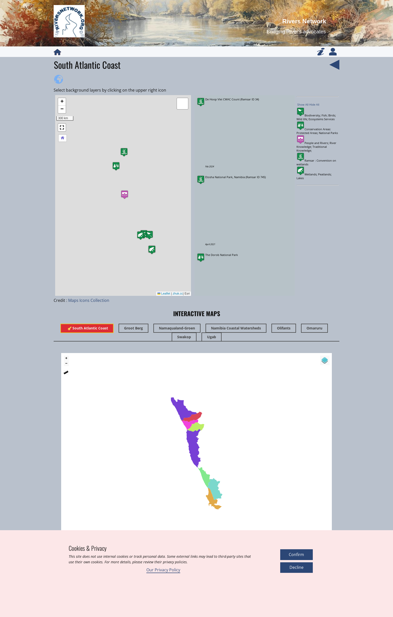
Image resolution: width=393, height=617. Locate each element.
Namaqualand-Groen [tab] (177, 328)
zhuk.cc (178, 293)
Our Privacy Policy (163, 570)
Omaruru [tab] (314, 328)
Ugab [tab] (211, 336)
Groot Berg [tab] (133, 328)
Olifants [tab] (283, 328)
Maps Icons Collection (88, 300)
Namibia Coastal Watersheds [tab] (236, 328)
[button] (124, 152)
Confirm (296, 554)
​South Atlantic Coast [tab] (87, 328)
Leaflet (163, 293)
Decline (296, 567)
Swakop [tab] (184, 336)
